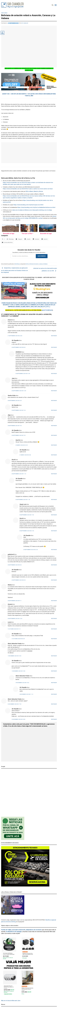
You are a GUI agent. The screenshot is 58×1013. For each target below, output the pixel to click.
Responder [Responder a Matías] (54, 600)
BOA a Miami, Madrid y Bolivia (34, 191)
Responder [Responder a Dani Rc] (54, 445)
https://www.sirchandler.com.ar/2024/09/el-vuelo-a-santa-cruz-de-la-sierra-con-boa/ (28, 188)
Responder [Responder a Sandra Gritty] (54, 400)
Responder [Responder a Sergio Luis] (54, 514)
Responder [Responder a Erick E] (54, 335)
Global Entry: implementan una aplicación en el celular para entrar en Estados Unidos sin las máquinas (14, 270)
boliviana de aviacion (34, 264)
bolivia (27, 264)
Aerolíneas (4, 12)
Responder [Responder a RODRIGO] (54, 373)
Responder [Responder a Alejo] (54, 425)
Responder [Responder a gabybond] (54, 564)
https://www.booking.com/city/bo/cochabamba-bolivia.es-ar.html (36, 207)
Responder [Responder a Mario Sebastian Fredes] (54, 655)
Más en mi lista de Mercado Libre (11, 1000)
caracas (41, 264)
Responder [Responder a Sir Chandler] (54, 347)
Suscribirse (42, 256)
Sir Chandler (24, 23)
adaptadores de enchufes (34, 929)
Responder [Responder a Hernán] (54, 618)
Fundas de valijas (6, 929)
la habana (45, 264)
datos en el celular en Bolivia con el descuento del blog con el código (32, 210)
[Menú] (55, 5)
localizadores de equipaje (14, 931)
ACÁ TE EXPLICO (47, 310)
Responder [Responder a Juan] (54, 390)
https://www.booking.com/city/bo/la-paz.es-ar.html (28, 205)
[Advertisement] (12, 793)
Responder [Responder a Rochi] (54, 473)
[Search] (52, 5)
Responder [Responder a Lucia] (54, 629)
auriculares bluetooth (18, 929)
